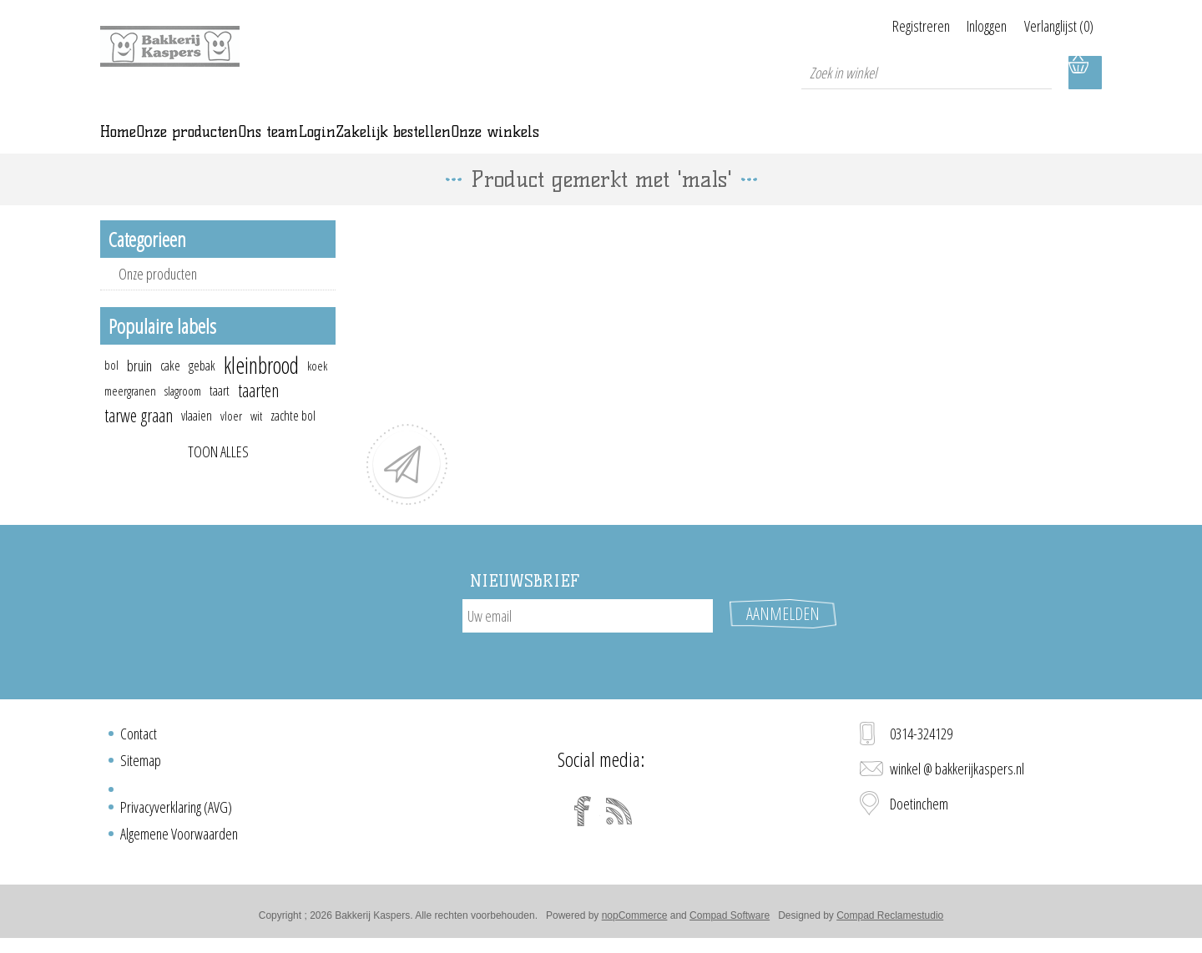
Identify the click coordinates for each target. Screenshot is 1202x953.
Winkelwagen (1085, 72)
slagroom (182, 414)
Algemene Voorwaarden (179, 840)
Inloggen (967, 26)
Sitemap (140, 767)
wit (256, 439)
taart (220, 414)
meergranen (130, 414)
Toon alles (218, 475)
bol (111, 388)
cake (170, 389)
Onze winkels (820, 143)
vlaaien (196, 439)
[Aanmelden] (587, 639)
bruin (139, 389)
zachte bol (293, 439)
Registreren (880, 26)
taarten (258, 413)
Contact (138, 740)
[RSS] (619, 817)
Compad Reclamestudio (889, 922)
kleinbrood (261, 388)
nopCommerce (635, 922)
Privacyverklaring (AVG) (176, 814)
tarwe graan (138, 438)
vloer (231, 439)
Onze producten (158, 297)
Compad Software (729, 922)
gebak (202, 389)
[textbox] (926, 72)
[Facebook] (582, 817)
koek (317, 389)
